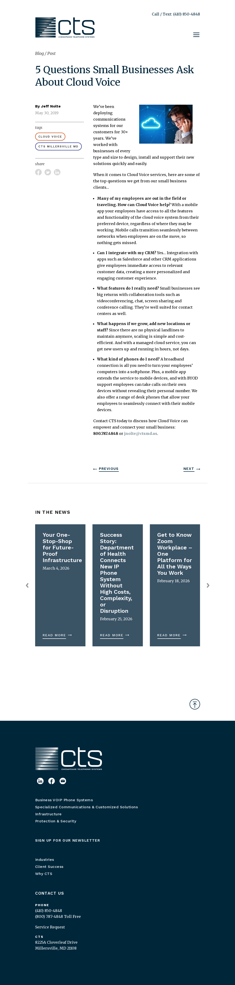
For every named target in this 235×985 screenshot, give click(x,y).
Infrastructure (48, 814)
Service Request (50, 927)
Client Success (49, 866)
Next (188, 469)
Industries (44, 859)
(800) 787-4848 (49, 916)
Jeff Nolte (51, 106)
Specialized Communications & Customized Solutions (86, 807)
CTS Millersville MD (58, 146)
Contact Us (49, 893)
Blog (40, 53)
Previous (109, 469)
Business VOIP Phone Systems (64, 800)
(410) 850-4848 (48, 910)
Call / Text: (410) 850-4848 (176, 14)
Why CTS (43, 873)
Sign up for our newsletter (67, 840)
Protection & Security (55, 821)
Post (51, 53)
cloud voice (50, 136)
